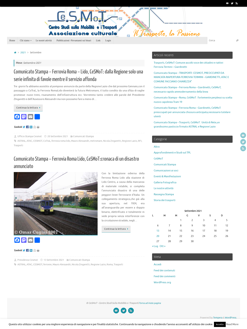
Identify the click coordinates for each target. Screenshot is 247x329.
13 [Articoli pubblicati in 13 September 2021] (157, 230)
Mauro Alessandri (80, 141)
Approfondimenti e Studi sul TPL (172, 152)
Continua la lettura (28, 107)
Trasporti (18, 145)
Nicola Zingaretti (112, 141)
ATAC (29, 141)
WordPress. (231, 317)
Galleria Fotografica (165, 182)
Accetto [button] (220, 324)
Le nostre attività (163, 188)
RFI (140, 141)
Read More (232, 324)
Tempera (217, 317)
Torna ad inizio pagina (150, 303)
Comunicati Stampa (83, 136)
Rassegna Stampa (164, 194)
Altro (157, 146)
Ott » (162, 246)
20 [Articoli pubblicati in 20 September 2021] (157, 236)
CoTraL (46, 141)
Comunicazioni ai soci (166, 170)
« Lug (155, 246)
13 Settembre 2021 (54, 260)
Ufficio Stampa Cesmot (29, 136)
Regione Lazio (129, 141)
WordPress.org (162, 282)
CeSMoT (158, 158)
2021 (23, 52)
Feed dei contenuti (164, 270)
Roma (110, 264)
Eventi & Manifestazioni (167, 176)
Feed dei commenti (164, 276)
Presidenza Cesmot (27, 260)
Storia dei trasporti (164, 200)
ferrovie (47, 264)
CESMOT (37, 141)
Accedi (157, 264)
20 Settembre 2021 (57, 136)
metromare (96, 141)
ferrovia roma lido (60, 141)
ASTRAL (21, 141)
